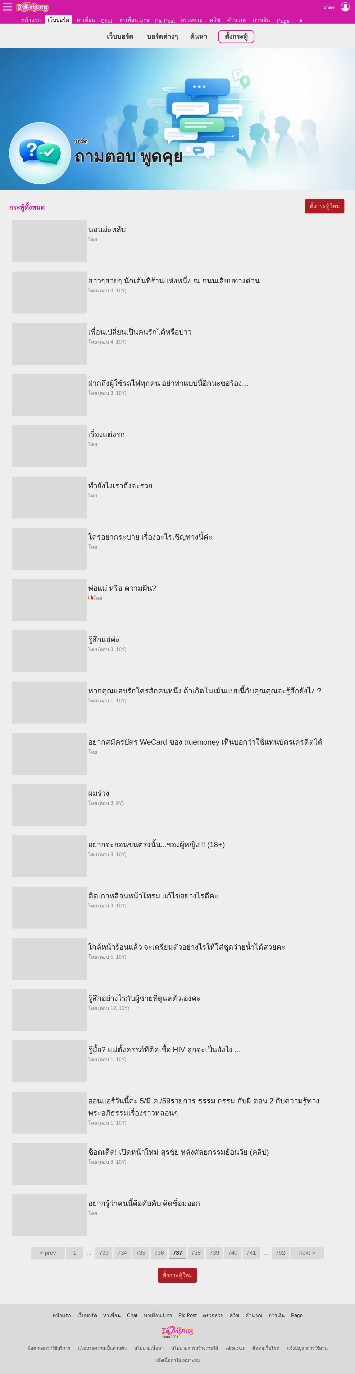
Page (283, 21)
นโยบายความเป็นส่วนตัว (102, 1348)
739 (214, 1252)
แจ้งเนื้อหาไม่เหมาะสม (177, 1360)
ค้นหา (198, 37)
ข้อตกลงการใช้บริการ (48, 1348)
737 (177, 1252)
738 (196, 1252)
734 (122, 1252)
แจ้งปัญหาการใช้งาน (307, 1348)
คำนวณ (236, 20)
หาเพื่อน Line (134, 20)
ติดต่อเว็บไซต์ (266, 1348)
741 (251, 1252)
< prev (48, 1252)
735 (140, 1252)
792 (280, 1252)
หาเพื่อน (85, 20)
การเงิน (261, 20)
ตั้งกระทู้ (236, 37)
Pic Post (165, 21)
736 (159, 1252)
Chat (106, 21)
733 (104, 1252)
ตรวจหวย (191, 20)
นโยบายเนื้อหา (149, 1348)
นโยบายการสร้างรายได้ (194, 1348)
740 (233, 1252)
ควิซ (215, 20)
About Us (235, 1348)
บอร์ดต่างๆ (162, 37)
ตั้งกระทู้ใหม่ (325, 206)
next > (307, 1252)
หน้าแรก (31, 20)
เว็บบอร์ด (58, 20)
